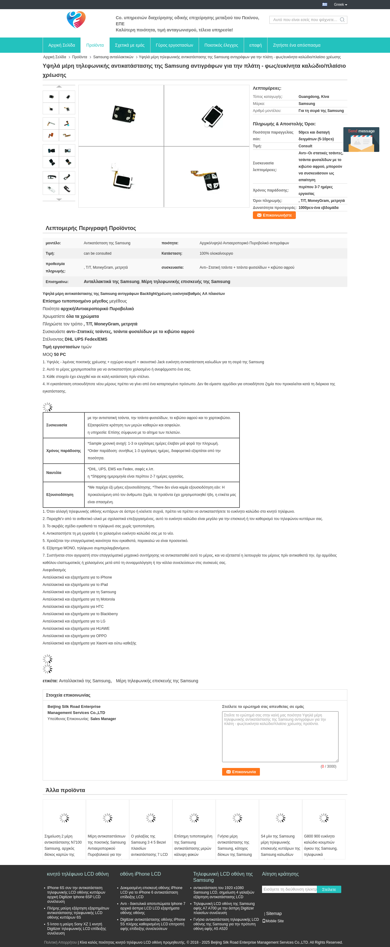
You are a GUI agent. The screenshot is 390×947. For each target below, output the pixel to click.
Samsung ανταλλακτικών (113, 57)
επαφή (256, 45)
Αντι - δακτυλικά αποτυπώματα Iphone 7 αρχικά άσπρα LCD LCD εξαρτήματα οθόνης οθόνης (152, 908)
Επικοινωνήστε (277, 215)
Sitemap (274, 913)
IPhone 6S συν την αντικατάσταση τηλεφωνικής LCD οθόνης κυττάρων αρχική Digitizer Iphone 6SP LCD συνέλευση (76, 895)
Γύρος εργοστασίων (174, 45)
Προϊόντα (95, 45)
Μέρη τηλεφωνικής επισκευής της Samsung (157, 680)
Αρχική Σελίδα (61, 45)
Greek (340, 4)
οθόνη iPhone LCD (140, 874)
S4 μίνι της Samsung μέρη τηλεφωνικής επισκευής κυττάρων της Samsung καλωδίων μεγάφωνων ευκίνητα (280, 848)
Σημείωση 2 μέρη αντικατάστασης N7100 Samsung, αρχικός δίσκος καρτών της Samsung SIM (63, 848)
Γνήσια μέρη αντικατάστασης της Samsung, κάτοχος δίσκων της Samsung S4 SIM (235, 848)
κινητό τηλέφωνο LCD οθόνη (78, 874)
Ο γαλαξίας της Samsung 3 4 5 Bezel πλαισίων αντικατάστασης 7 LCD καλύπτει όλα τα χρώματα (149, 851)
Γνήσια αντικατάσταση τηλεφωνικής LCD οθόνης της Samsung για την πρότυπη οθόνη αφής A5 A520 (226, 924)
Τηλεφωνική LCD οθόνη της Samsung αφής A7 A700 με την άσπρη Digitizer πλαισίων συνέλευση (224, 908)
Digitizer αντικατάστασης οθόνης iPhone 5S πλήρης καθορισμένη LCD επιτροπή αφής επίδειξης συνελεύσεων (152, 924)
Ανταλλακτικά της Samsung (84, 680)
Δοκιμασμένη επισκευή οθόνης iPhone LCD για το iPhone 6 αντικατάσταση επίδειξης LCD (151, 892)
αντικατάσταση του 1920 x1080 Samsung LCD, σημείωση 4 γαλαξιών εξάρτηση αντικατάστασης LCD (223, 892)
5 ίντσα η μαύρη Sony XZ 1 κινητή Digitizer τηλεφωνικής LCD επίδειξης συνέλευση (76, 928)
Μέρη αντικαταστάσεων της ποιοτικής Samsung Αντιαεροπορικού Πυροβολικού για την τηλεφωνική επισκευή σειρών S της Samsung (107, 851)
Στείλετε (329, 889)
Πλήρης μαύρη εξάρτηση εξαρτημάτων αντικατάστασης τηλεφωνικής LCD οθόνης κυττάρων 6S (78, 913)
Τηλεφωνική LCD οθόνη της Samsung (223, 877)
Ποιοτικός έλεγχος (221, 45)
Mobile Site (273, 921)
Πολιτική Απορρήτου (60, 942)
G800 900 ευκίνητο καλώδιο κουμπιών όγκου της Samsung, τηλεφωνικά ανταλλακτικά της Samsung (321, 851)
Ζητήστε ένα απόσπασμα (297, 45)
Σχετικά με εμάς (130, 45)
